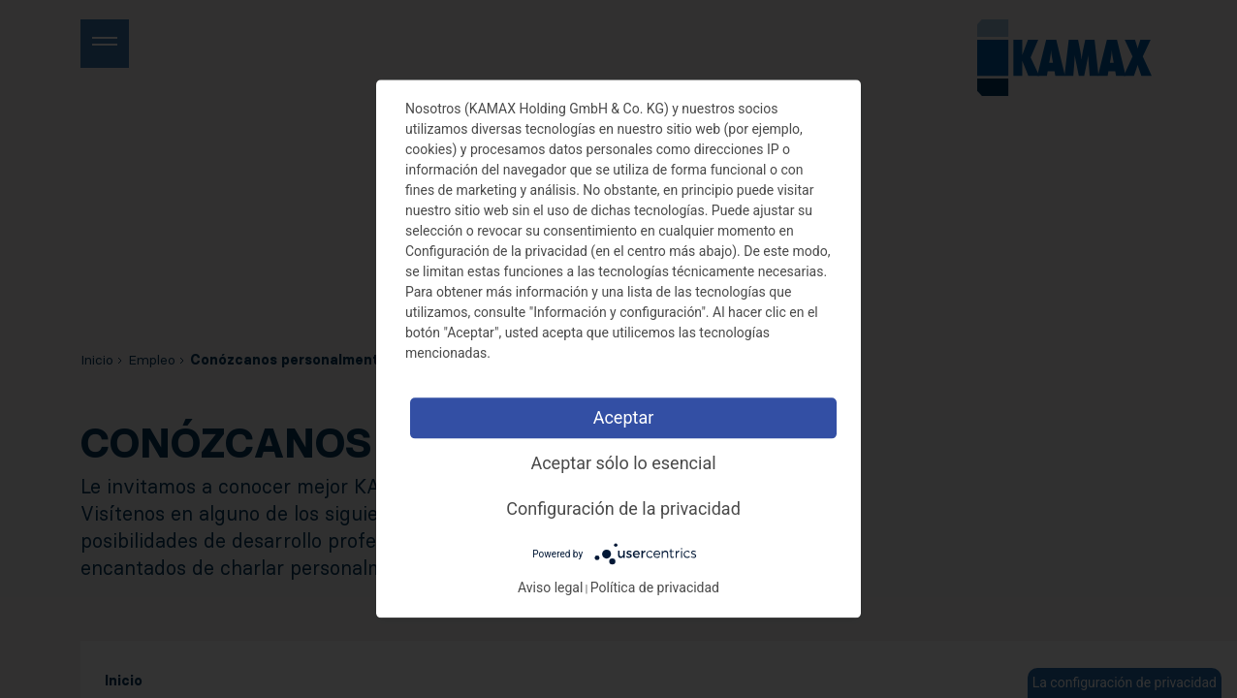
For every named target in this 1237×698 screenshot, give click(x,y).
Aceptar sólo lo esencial (622, 463)
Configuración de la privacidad (623, 508)
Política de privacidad (654, 588)
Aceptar (623, 417)
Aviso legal (550, 588)
